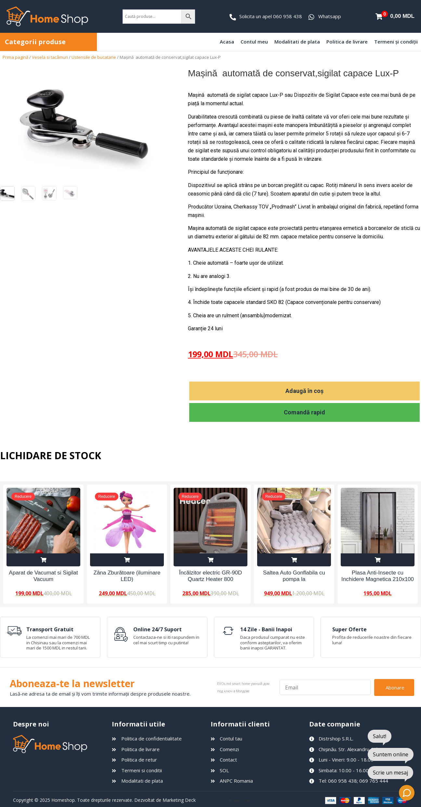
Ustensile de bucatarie (94, 57)
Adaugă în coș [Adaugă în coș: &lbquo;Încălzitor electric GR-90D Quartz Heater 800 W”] (210, 559)
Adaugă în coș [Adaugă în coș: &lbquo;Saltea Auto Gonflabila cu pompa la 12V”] (294, 559)
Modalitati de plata (297, 41)
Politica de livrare (347, 41)
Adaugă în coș (304, 390)
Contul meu (254, 41)
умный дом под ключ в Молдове (277, 800)
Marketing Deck (179, 800)
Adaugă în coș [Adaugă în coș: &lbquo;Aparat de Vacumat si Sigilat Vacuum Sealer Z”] (43, 559)
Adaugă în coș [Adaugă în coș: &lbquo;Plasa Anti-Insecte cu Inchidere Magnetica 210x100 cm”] (377, 559)
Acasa (227, 41)
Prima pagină (15, 57)
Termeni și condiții (396, 41)
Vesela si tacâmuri (50, 57)
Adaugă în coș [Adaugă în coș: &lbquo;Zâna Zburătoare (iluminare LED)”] (127, 559)
